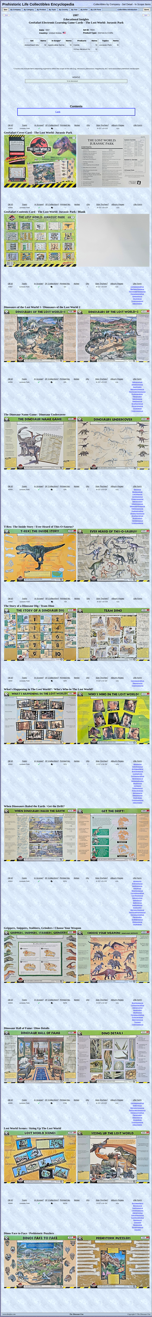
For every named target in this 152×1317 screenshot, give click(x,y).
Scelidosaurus (137, 919)
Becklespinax (137, 492)
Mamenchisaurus (137, 289)
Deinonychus (137, 382)
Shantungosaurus (137, 513)
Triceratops (137, 299)
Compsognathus (137, 287)
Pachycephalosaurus (137, 291)
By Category (29, 10)
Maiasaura (137, 1220)
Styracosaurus (137, 406)
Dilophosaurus (137, 384)
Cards (57, 112)
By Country (63, 10)
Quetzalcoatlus (137, 511)
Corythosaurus (137, 895)
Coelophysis (137, 774)
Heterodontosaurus (137, 506)
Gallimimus (137, 903)
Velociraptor (137, 303)
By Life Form (96, 10)
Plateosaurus (137, 788)
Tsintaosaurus (137, 521)
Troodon (137, 1022)
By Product (41, 10)
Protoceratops (137, 394)
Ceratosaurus (137, 497)
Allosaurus (137, 764)
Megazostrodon (137, 781)
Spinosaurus (137, 399)
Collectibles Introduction (127, 10)
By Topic (52, 10)
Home (146, 10)
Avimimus (137, 888)
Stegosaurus (137, 296)
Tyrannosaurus (137, 301)
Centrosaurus (137, 1208)
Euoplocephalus (137, 1218)
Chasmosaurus (137, 499)
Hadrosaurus (137, 905)
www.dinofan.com (9, 1314)
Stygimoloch (137, 518)
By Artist (84, 10)
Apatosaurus (137, 886)
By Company (15, 10)
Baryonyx (137, 489)
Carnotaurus (137, 494)
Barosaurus (137, 1206)
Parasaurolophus (137, 294)
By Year (74, 10)
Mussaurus (137, 783)
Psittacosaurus (137, 509)
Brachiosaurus (137, 771)
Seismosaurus (137, 1020)
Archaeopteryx (137, 769)
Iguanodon (137, 387)
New (5, 10)
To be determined (72, 81)
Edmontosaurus (137, 1215)
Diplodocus (137, 900)
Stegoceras (137, 1225)
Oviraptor (137, 786)
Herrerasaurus (137, 779)
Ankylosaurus (137, 767)
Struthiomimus (137, 404)
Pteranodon (137, 396)
